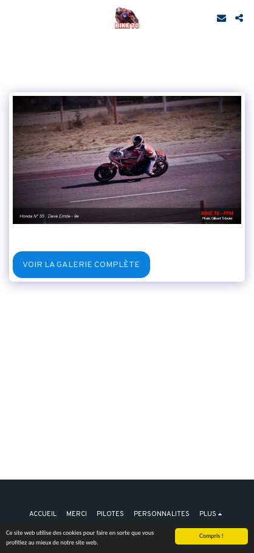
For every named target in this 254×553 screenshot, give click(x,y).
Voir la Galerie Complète (81, 265)
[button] (13, 17)
